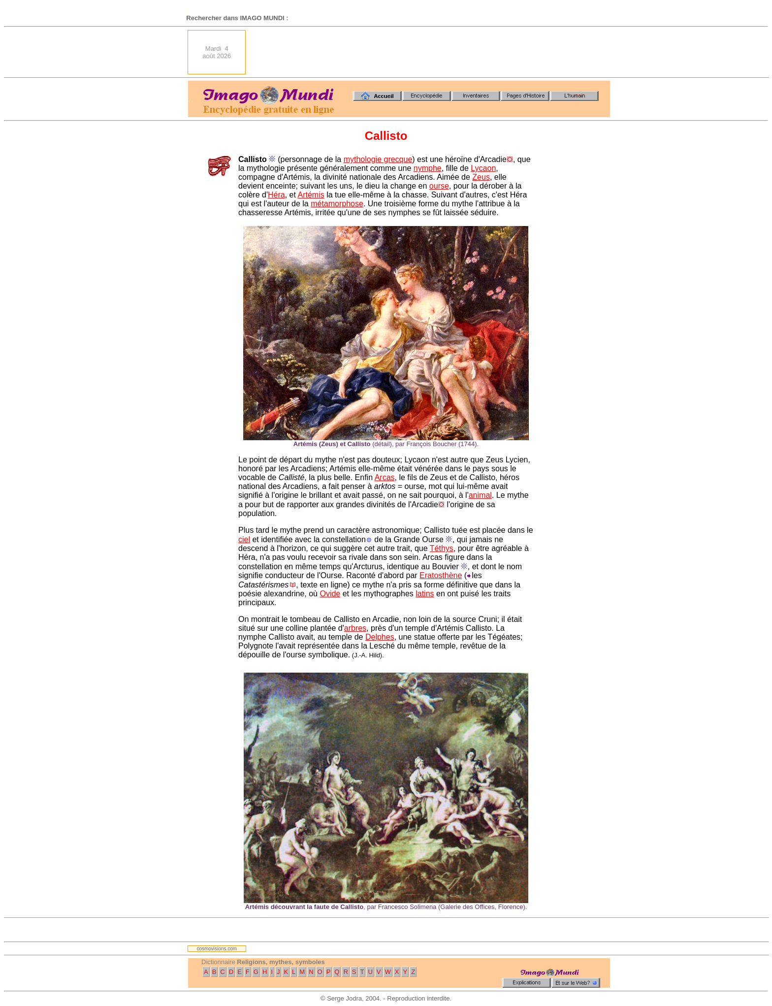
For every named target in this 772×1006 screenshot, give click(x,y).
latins (425, 593)
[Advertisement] (431, 52)
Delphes (379, 637)
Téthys (441, 548)
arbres (355, 628)
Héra (276, 195)
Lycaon (483, 168)
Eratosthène (440, 575)
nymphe (428, 168)
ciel (244, 539)
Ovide (330, 593)
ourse (439, 186)
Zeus (481, 177)
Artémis (310, 195)
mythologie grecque (378, 159)
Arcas (385, 477)
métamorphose (337, 203)
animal (480, 495)
